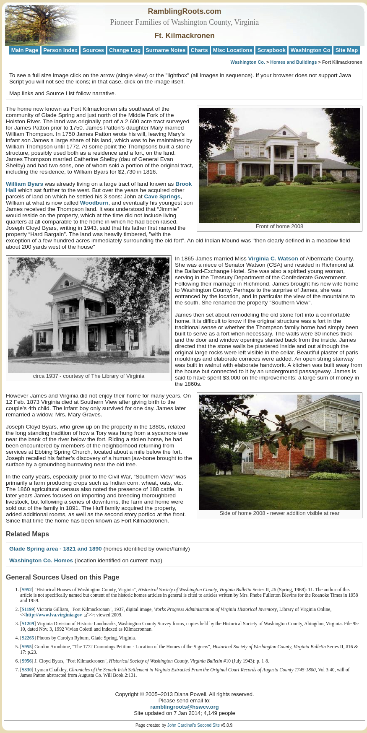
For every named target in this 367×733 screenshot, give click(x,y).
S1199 (28, 609)
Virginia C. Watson (273, 258)
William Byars (24, 184)
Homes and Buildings (293, 62)
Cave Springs (162, 196)
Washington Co (311, 50)
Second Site (208, 725)
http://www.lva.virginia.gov (54, 615)
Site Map (347, 50)
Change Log (125, 50)
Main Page (24, 50)
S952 (27, 590)
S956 (27, 661)
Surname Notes (165, 50)
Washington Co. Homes (41, 560)
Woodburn (94, 203)
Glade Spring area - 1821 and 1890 (55, 549)
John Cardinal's (181, 725)
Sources (93, 50)
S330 (27, 670)
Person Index (60, 50)
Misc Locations (232, 50)
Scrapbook (272, 50)
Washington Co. (248, 62)
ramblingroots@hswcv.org (184, 707)
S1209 (28, 623)
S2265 (28, 638)
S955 (27, 647)
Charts (199, 50)
